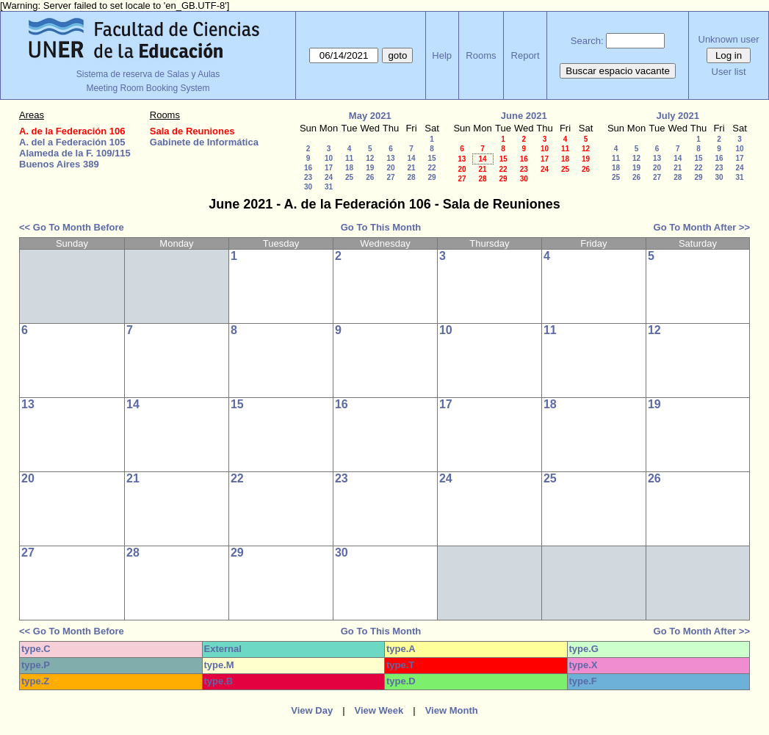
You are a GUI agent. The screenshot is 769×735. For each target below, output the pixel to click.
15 (431, 158)
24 (329, 177)
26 (370, 177)
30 (308, 187)
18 (349, 168)
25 (349, 177)
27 (390, 177)
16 (308, 168)
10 (329, 158)
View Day (312, 710)
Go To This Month (381, 227)
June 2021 (524, 115)
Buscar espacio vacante (618, 70)
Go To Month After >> (702, 227)
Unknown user (728, 39)
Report (525, 55)
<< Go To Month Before (71, 227)
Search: (587, 40)
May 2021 (370, 115)
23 (308, 177)
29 (431, 177)
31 (329, 187)
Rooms (481, 55)
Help (442, 55)
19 (370, 168)
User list (729, 71)
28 (411, 177)
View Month (451, 710)
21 (411, 168)
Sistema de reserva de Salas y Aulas (148, 74)
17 (329, 168)
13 (390, 158)
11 (349, 158)
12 (370, 158)
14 (411, 158)
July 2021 (677, 115)
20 (390, 168)
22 (431, 168)
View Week (379, 710)
